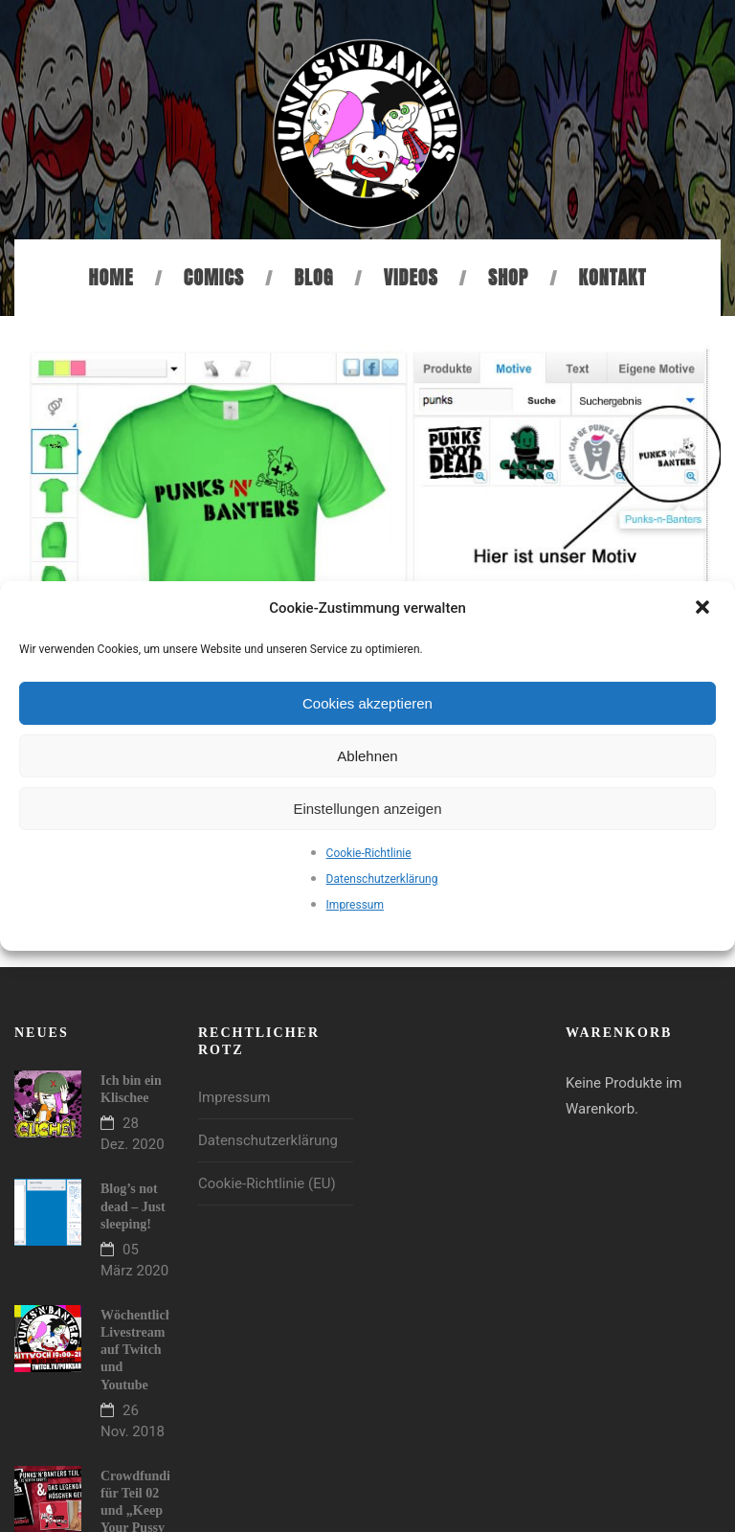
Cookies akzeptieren (367, 703)
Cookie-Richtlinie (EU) (267, 1183)
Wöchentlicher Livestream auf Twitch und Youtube (142, 1350)
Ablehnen (367, 756)
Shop (508, 277)
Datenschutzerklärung (382, 879)
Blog (313, 277)
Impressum (355, 905)
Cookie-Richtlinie (369, 853)
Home (111, 277)
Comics (214, 277)
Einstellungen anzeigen (367, 808)
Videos (411, 277)
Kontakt (613, 277)
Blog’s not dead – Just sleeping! (133, 1206)
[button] (704, 608)
